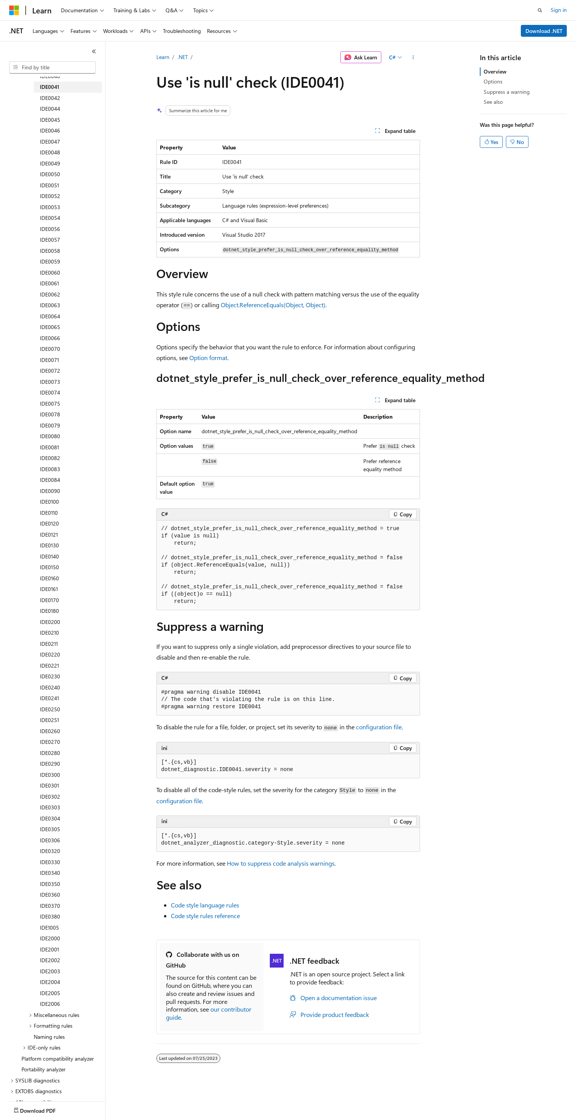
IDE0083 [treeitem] (50, 469)
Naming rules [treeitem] (49, 1036)
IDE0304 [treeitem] (50, 818)
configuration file (379, 727)
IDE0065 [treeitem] (50, 327)
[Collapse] (94, 51)
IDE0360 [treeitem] (50, 894)
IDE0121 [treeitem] (49, 534)
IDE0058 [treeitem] (50, 250)
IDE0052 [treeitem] (50, 196)
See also (493, 101)
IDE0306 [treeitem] (50, 840)
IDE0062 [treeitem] (50, 294)
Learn (162, 57)
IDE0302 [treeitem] (50, 796)
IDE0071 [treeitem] (49, 360)
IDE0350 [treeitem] (50, 883)
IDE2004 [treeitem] (50, 982)
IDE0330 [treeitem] (50, 862)
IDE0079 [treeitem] (50, 425)
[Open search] (540, 10)
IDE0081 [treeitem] (49, 447)
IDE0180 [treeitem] (49, 610)
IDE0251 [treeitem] (49, 720)
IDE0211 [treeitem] (49, 643)
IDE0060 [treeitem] (50, 272)
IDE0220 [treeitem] (50, 654)
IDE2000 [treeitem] (50, 938)
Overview (495, 71)
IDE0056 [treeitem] (50, 229)
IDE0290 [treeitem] (50, 763)
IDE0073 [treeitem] (50, 381)
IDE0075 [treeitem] (50, 403)
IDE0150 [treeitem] (49, 567)
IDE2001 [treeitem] (49, 949)
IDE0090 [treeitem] (50, 491)
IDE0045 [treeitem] (50, 119)
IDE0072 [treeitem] (50, 370)
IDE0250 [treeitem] (50, 709)
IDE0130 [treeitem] (49, 545)
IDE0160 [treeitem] (49, 578)
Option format (208, 358)
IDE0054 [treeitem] (50, 217)
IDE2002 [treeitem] (50, 960)
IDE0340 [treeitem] (50, 872)
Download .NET (544, 30)
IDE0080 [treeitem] (50, 436)
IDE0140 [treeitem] (49, 556)
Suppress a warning (507, 91)
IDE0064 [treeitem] (50, 316)
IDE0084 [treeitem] (50, 479)
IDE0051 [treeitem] (49, 185)
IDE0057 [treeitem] (50, 239)
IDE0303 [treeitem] (50, 807)
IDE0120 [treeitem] (49, 523)
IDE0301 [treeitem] (49, 785)
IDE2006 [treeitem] (50, 1003)
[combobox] (52, 67)
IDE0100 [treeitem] (49, 501)
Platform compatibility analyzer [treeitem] (57, 1058)
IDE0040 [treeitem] (50, 76)
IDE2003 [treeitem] (50, 971)
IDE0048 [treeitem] (50, 152)
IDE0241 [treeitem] (49, 698)
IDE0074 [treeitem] (50, 392)
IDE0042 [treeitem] (50, 98)
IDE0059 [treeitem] (50, 261)
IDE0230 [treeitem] (50, 676)
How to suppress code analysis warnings (281, 863)
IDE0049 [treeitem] (50, 163)
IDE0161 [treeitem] (49, 589)
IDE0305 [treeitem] (50, 829)
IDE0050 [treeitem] (50, 174)
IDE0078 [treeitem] (50, 414)
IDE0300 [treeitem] (50, 774)
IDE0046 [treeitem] (50, 130)
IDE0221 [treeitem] (49, 665)
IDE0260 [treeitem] (50, 731)
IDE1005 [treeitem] (49, 927)
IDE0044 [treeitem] (50, 108)
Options (493, 81)
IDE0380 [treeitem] (50, 916)
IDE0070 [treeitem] (50, 348)
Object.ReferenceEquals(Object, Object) (273, 305)
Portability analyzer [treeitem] (43, 1069)
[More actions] (413, 57)
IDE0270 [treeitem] (50, 741)
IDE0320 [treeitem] (50, 851)
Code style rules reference (205, 916)
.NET (182, 57)
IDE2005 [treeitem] (50, 993)
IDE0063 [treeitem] (50, 305)
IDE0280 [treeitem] (50, 752)
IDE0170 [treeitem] (49, 600)
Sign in (559, 9)
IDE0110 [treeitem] (49, 512)
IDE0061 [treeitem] (49, 283)
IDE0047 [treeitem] (50, 141)
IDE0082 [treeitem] (50, 458)
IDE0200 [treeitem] (50, 621)
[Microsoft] (14, 10)
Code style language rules (205, 905)
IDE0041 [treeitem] (49, 86)
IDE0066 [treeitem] (50, 338)
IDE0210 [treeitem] (49, 632)
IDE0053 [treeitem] (50, 207)
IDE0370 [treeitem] (50, 905)
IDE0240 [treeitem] (50, 687)
